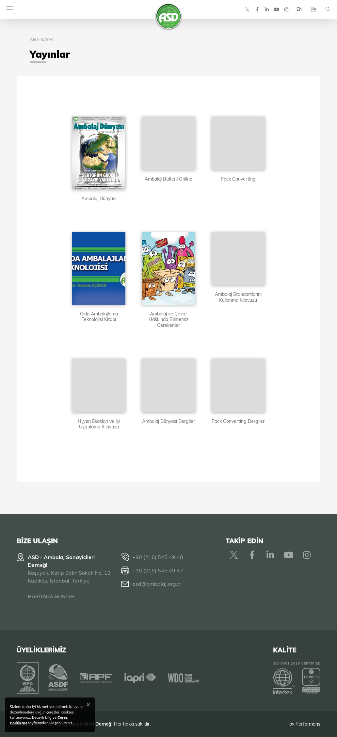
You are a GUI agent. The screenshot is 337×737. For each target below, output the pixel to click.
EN (299, 10)
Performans (308, 724)
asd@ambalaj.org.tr (156, 584)
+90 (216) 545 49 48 (157, 557)
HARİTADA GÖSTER (51, 596)
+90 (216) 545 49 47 (157, 570)
